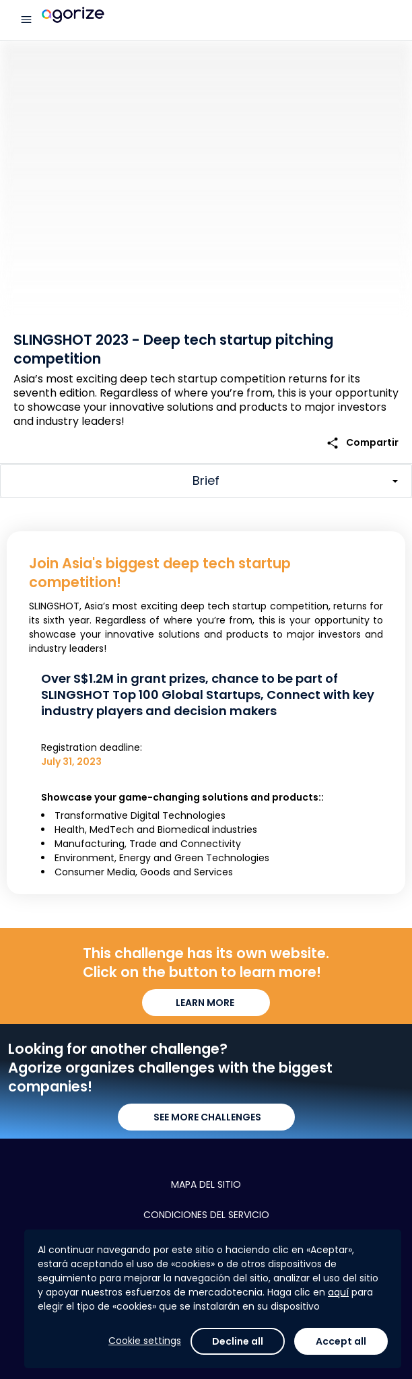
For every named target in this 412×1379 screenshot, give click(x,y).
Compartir (362, 443)
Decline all (237, 1341)
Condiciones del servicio (206, 1214)
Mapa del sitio (206, 1184)
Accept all (341, 1341)
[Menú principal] (26, 20)
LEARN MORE (206, 1002)
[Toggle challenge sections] (206, 481)
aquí (338, 1292)
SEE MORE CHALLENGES (206, 1117)
